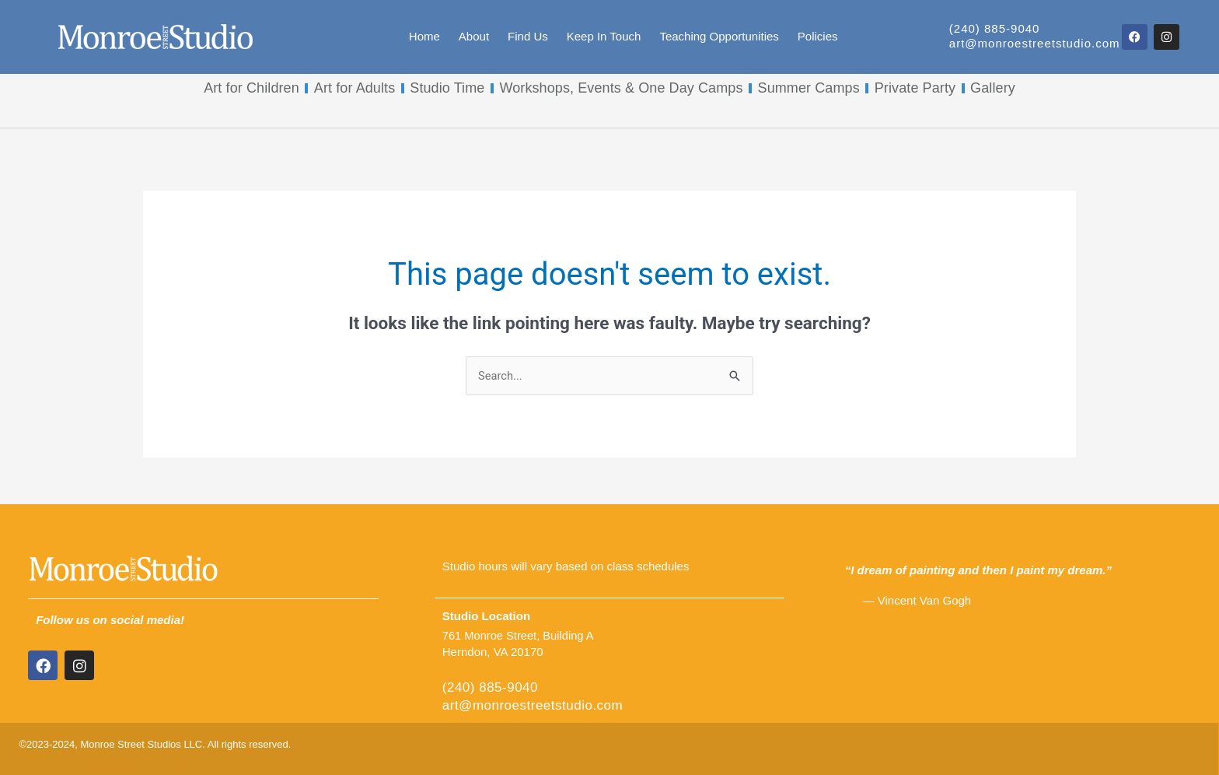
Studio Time (447, 88)
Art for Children (251, 88)
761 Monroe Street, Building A (519, 636)
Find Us (528, 36)
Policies (818, 36)
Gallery (992, 88)
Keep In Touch (604, 36)
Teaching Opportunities (718, 36)
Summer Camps (809, 88)
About (474, 36)
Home (424, 36)
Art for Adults (354, 88)
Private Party (915, 88)
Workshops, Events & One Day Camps (620, 88)
